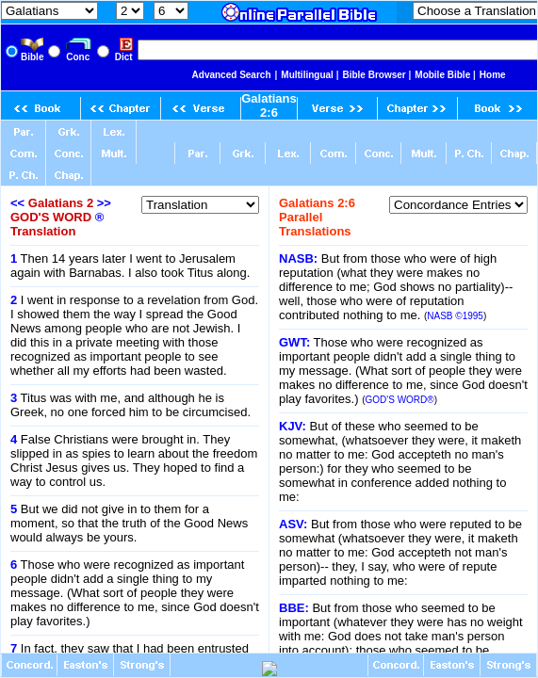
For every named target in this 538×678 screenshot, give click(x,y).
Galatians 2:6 (269, 105)
